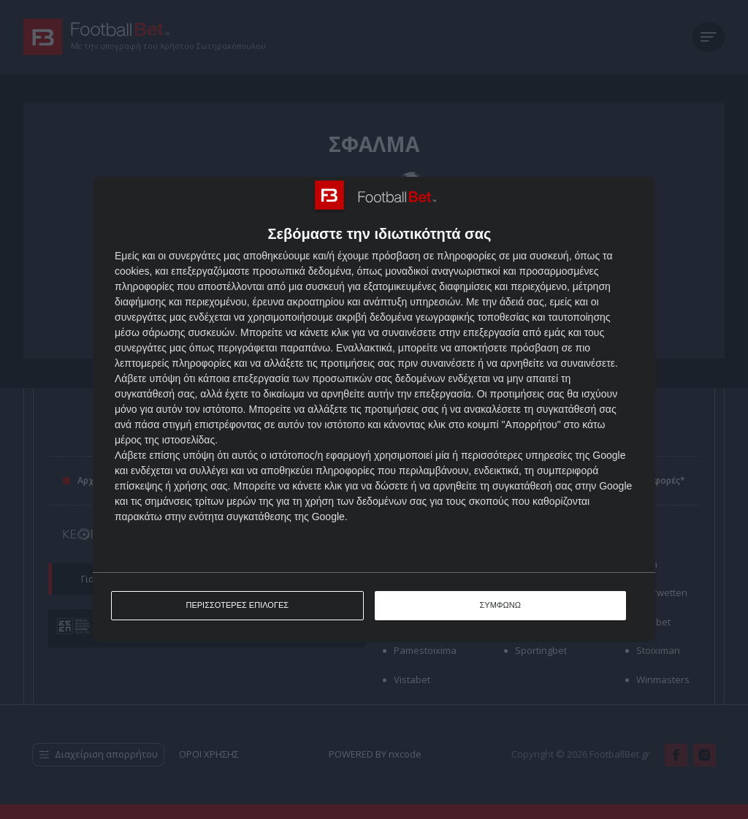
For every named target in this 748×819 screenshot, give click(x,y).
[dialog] (374, 409)
